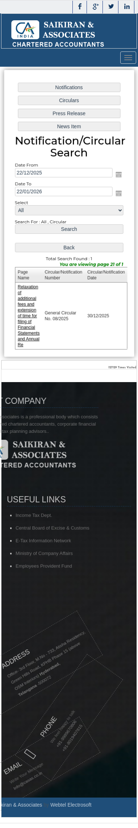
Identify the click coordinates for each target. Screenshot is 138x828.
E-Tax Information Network (43, 558)
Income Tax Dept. (34, 533)
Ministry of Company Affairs (44, 571)
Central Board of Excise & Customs (52, 545)
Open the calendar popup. (117, 175)
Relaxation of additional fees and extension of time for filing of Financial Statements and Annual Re (29, 314)
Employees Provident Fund (44, 584)
